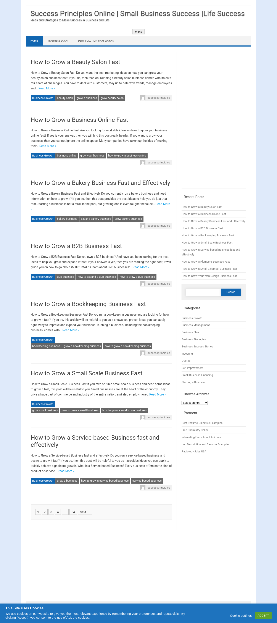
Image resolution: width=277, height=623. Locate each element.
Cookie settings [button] (241, 615)
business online (66, 155)
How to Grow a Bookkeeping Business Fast (88, 304)
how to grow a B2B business (137, 276)
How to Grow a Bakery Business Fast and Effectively (100, 182)
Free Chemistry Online (195, 430)
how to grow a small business (80, 410)
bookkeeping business (46, 346)
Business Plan (190, 332)
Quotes (186, 360)
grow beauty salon (112, 98)
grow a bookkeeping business (82, 346)
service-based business (147, 480)
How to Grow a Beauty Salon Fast (75, 62)
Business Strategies (194, 339)
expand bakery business (96, 218)
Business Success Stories (197, 346)
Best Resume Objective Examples (202, 422)
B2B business (65, 276)
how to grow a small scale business (124, 410)
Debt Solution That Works (96, 40)
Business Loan (58, 40)
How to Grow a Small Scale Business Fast (86, 373)
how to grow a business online (127, 155)
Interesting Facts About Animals (201, 437)
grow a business (87, 98)
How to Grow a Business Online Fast (79, 119)
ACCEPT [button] (263, 615)
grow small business (45, 410)
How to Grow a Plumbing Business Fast (206, 261)
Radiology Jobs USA (194, 451)
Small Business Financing (197, 375)
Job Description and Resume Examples (205, 444)
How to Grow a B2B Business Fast (76, 246)
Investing (187, 353)
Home (34, 40)
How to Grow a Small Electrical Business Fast (209, 268)
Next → (85, 512)
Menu (138, 31)
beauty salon (65, 98)
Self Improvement (192, 368)
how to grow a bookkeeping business (128, 346)
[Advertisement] (214, 122)
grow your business (92, 155)
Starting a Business (193, 382)
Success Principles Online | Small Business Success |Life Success (138, 13)
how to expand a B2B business (97, 276)
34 (73, 512)
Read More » (47, 88)
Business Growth (42, 98)
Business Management (196, 325)
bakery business (67, 218)
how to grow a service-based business (105, 480)
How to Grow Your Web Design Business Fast (209, 276)
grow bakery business (128, 218)
